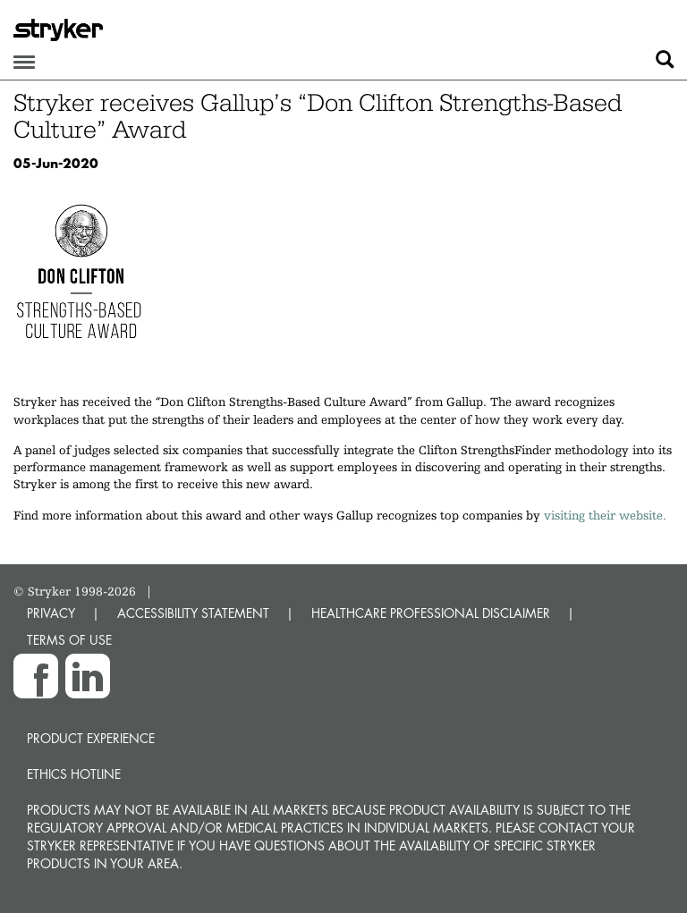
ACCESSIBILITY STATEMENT (193, 612)
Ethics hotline (74, 773)
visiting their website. (605, 515)
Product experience (91, 738)
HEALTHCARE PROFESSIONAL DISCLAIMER (430, 612)
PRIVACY (51, 612)
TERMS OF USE (69, 639)
